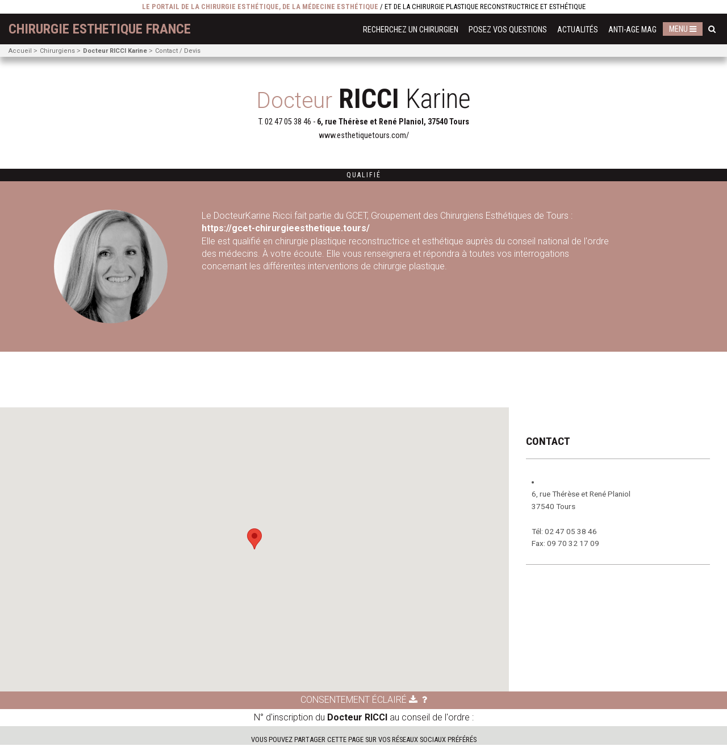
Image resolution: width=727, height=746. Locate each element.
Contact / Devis (177, 51)
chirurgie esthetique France (100, 29)
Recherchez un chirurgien (410, 30)
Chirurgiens (57, 51)
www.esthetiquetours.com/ (364, 135)
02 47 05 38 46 (288, 122)
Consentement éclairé (358, 700)
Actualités (577, 30)
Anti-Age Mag (632, 30)
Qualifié (363, 175)
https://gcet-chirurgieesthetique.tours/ (287, 228)
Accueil (20, 51)
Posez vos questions (508, 30)
